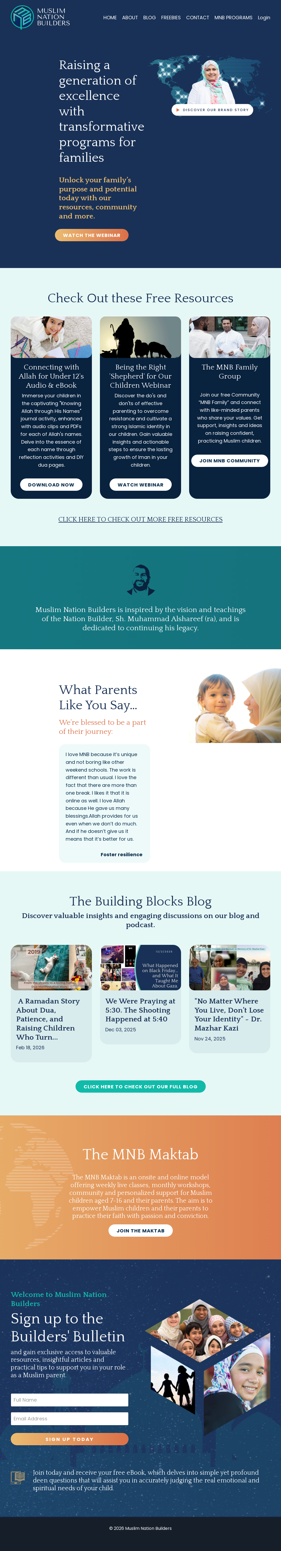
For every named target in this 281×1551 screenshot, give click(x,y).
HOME (109, 17)
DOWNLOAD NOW (51, 485)
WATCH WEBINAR (141, 485)
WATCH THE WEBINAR (92, 235)
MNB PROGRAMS (234, 17)
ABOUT (129, 17)
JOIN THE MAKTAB (141, 1241)
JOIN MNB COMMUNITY (229, 461)
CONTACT (197, 17)
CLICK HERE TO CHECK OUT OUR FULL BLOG (141, 1096)
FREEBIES (170, 17)
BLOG (149, 17)
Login (264, 17)
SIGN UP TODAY (69, 1449)
